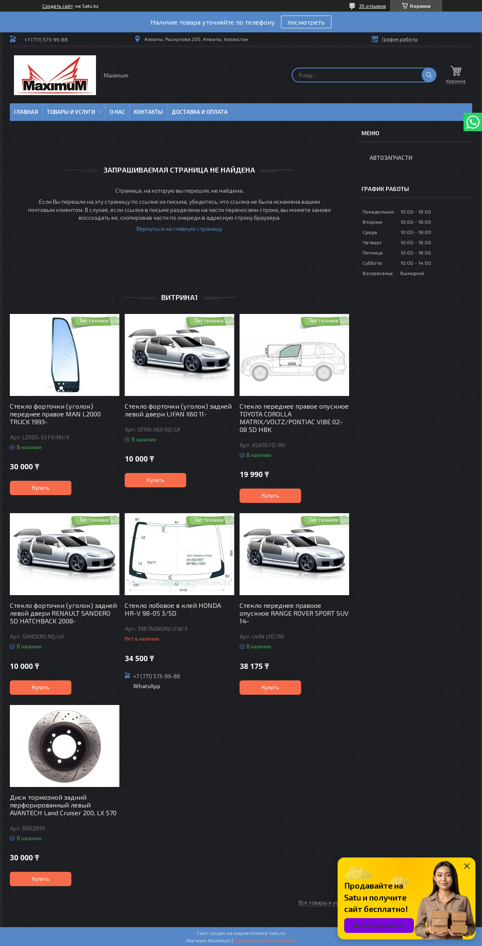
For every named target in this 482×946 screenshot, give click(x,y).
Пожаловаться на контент (265, 940)
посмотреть (306, 22)
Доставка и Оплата (199, 112)
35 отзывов (372, 6)
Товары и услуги (71, 112)
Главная (26, 112)
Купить (41, 487)
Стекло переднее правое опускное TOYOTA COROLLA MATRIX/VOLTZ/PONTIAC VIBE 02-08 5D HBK (294, 417)
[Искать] (429, 75)
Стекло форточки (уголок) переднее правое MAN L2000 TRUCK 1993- (55, 413)
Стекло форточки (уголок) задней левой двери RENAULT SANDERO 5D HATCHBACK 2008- (63, 613)
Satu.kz (277, 933)
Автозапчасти (391, 157)
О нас (117, 112)
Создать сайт (57, 6)
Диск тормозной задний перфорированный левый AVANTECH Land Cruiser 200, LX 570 (63, 804)
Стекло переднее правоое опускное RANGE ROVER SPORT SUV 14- (294, 613)
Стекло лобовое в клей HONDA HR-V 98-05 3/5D (173, 609)
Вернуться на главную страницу (179, 228)
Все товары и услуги (324, 902)
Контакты (148, 112)
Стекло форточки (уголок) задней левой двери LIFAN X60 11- (178, 410)
